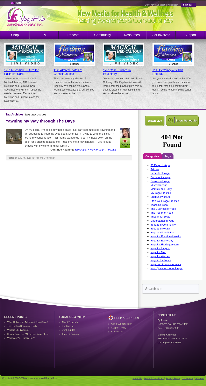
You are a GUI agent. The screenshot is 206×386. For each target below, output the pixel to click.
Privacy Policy (173, 378)
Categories (152, 156)
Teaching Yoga (159, 204)
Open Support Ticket (121, 323)
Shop (15, 35)
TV (44, 35)
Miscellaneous (159, 185)
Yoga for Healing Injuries (165, 244)
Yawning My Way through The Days (40, 121)
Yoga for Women (160, 256)
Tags (168, 156)
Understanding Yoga (162, 220)
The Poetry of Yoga (162, 212)
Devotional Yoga (160, 181)
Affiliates (199, 378)
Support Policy (118, 327)
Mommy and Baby (161, 189)
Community (102, 35)
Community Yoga (161, 177)
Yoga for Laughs (160, 248)
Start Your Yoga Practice (165, 200)
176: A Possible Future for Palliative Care (21, 71)
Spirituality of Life (161, 196)
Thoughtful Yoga (160, 216)
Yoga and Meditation (163, 232)
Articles (155, 169)
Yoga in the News (161, 260)
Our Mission (68, 326)
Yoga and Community (44, 158)
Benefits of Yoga (160, 173)
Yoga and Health (160, 228)
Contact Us (117, 331)
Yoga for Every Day (162, 240)
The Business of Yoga (163, 208)
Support (190, 35)
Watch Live (155, 120)
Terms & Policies (70, 334)
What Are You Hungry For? (21, 338)
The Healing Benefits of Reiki (22, 326)
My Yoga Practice (161, 192)
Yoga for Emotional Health (166, 236)
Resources (132, 35)
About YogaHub (70, 322)
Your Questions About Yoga (167, 268)
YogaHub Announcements (166, 264)
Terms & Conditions (154, 378)
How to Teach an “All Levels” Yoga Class (28, 334)
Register (173, 5)
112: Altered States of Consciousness (68, 71)
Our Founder (68, 330)
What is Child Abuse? (18, 330)
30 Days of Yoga (160, 165)
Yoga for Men (158, 252)
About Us (137, 378)
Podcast (73, 35)
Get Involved (161, 35)
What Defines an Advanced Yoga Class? (27, 322)
